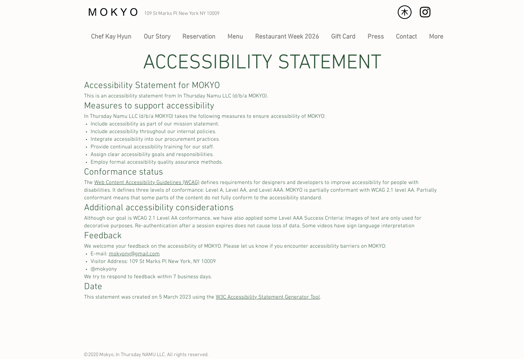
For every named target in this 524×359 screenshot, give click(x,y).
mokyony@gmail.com (134, 254)
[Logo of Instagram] (425, 12)
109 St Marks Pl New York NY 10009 (181, 14)
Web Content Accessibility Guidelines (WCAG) (146, 182)
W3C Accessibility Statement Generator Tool (268, 297)
